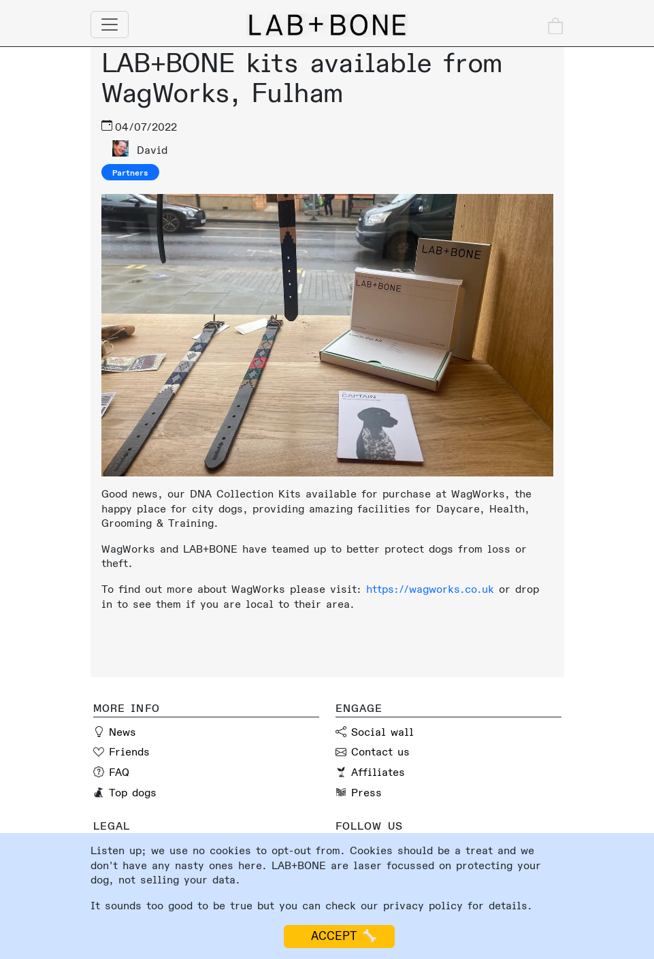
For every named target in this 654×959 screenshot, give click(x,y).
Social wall (382, 732)
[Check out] (555, 25)
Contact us (380, 752)
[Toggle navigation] (110, 24)
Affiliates (378, 772)
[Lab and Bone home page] (327, 25)
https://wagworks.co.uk (430, 589)
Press (366, 793)
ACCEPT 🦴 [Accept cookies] (339, 936)
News (122, 732)
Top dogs (133, 793)
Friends (129, 752)
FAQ (119, 772)
